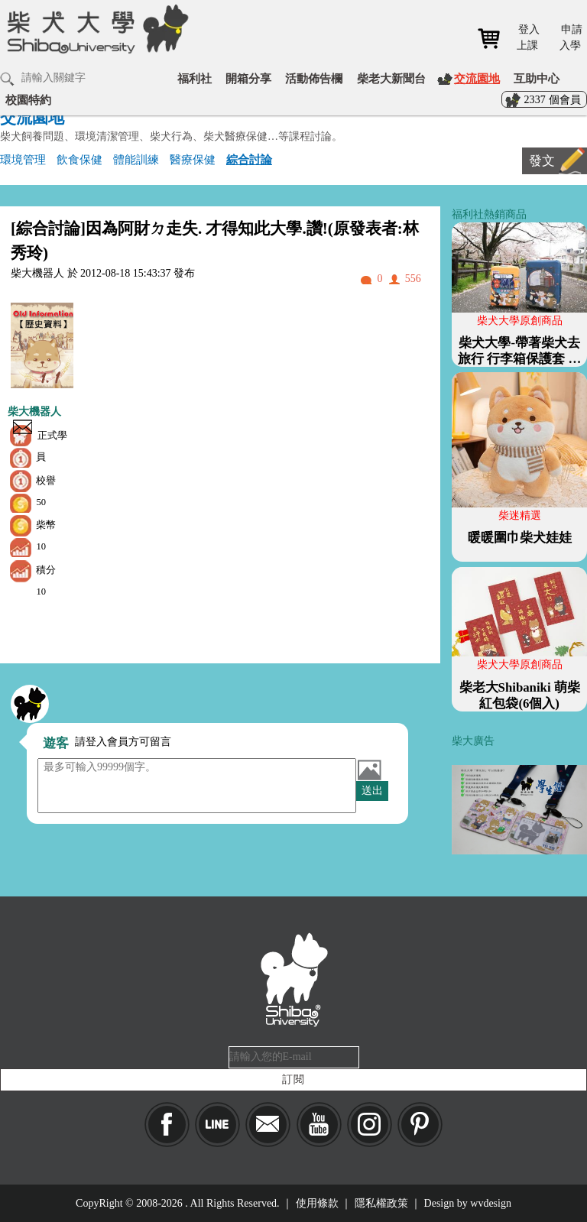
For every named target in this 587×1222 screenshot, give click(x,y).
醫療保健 (193, 159)
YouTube (319, 1125)
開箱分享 (248, 78)
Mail (268, 1125)
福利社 (194, 78)
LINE (217, 1125)
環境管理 (23, 159)
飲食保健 (79, 159)
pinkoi (420, 1125)
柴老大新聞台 (391, 78)
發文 (542, 161)
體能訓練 (136, 159)
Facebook (167, 1125)
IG (370, 1125)
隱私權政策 (381, 1203)
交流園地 (477, 78)
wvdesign (490, 1203)
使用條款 (317, 1203)
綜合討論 (249, 159)
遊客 (56, 743)
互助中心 (536, 78)
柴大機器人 (34, 411)
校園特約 (28, 99)
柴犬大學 (95, 28)
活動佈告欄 (313, 78)
